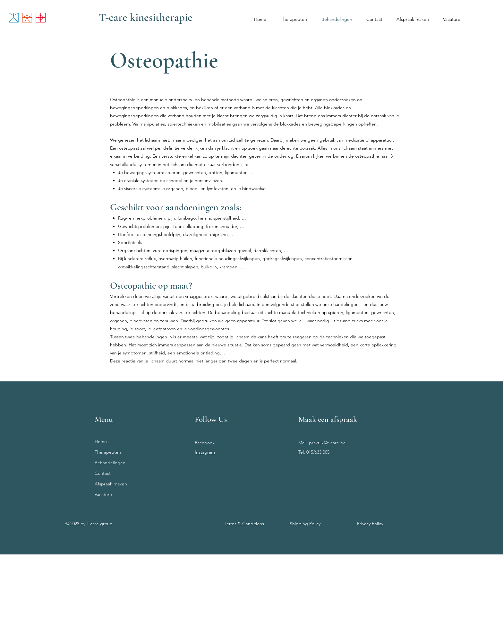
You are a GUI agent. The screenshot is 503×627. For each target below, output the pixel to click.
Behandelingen (110, 463)
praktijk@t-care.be (327, 443)
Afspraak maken (111, 484)
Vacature (103, 494)
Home (101, 441)
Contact (103, 473)
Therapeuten (108, 452)
